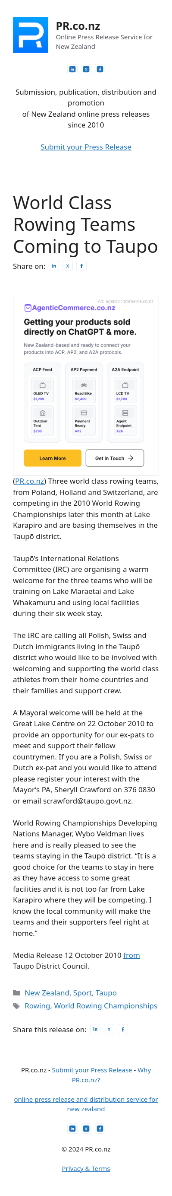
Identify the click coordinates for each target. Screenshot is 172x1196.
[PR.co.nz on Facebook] (100, 69)
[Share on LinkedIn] (54, 266)
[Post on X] (68, 266)
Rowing (37, 1006)
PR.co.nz (78, 25)
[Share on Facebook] (81, 266)
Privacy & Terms (86, 1168)
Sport (82, 993)
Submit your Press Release (86, 147)
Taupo (106, 993)
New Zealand (47, 993)
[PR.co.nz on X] (86, 69)
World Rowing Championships (105, 1006)
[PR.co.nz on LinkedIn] (72, 69)
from (131, 955)
